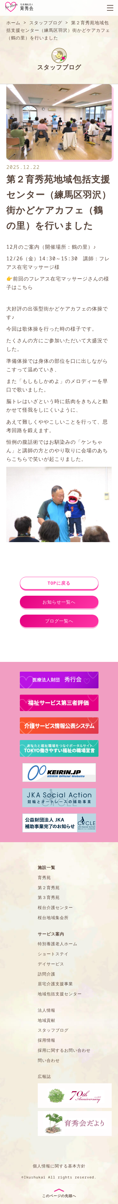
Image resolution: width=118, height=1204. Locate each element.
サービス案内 (51, 934)
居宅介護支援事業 (55, 984)
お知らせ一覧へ (59, 602)
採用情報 (46, 1040)
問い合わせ (49, 1060)
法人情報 (46, 1010)
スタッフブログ (53, 1030)
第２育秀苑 (49, 887)
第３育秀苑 (49, 897)
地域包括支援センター (60, 994)
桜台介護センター (55, 907)
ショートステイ (53, 954)
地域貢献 (46, 1020)
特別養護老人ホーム (57, 943)
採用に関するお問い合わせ (64, 1050)
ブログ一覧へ (59, 621)
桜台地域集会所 (53, 917)
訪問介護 (46, 974)
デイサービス (51, 964)
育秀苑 (44, 877)
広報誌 (44, 1076)
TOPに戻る (59, 583)
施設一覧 (46, 867)
